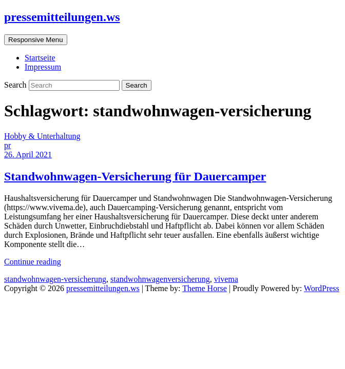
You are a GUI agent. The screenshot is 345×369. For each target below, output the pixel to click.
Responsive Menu (35, 40)
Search (16, 84)
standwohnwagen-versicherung (55, 279)
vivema (226, 279)
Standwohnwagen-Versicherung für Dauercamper (135, 176)
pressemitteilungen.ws (62, 17)
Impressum (43, 67)
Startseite (40, 57)
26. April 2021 (28, 154)
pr (7, 145)
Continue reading (32, 261)
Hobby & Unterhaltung (42, 136)
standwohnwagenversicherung (160, 279)
